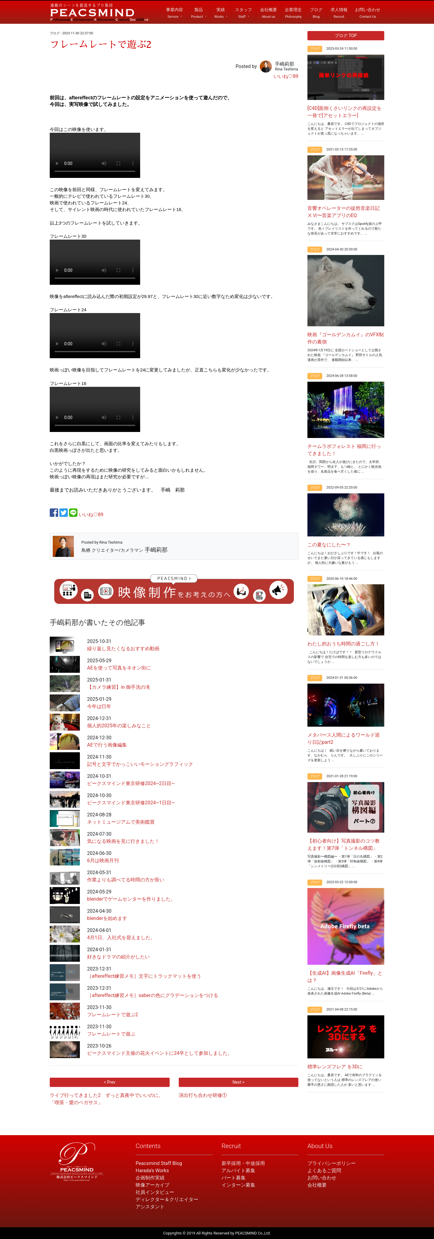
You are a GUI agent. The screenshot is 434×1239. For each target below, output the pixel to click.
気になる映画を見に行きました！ (123, 841)
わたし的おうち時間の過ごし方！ (343, 644)
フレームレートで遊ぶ (111, 1034)
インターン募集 (238, 1185)
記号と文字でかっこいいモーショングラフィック (140, 764)
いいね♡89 (286, 76)
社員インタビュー (155, 1192)
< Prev (109, 1082)
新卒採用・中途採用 (243, 1163)
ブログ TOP (346, 35)
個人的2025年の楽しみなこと (119, 725)
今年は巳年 (99, 706)
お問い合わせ (321, 1178)
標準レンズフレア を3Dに (335, 1067)
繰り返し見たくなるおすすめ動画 (123, 648)
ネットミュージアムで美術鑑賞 (121, 822)
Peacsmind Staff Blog (159, 1163)
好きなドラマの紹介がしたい (118, 957)
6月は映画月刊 (103, 860)
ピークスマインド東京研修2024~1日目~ (131, 803)
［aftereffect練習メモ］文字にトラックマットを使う (144, 976)
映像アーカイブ (152, 1185)
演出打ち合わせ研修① (203, 1095)
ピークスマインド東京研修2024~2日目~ (131, 783)
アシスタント (150, 1207)
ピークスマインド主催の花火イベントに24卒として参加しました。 (159, 1053)
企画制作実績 (150, 1178)
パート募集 (234, 1178)
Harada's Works (152, 1170)
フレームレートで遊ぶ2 (112, 1014)
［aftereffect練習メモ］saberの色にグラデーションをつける (152, 995)
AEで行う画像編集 (107, 745)
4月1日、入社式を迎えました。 (121, 937)
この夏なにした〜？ (329, 545)
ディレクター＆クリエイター (167, 1199)
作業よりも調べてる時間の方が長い (125, 880)
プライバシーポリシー (331, 1163)
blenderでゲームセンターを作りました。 (131, 899)
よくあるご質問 (324, 1170)
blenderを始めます (107, 918)
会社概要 (317, 1185)
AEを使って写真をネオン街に (119, 668)
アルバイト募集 (238, 1170)
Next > (238, 1082)
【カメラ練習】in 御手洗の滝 (118, 687)
